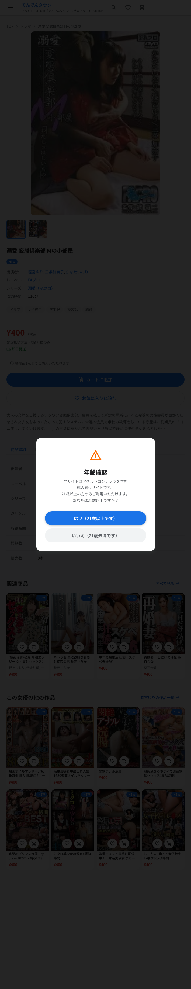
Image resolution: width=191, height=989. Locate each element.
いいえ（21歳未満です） (96, 535)
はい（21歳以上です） (95, 518)
